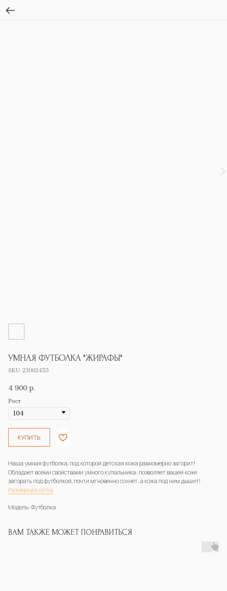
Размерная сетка (30, 490)
